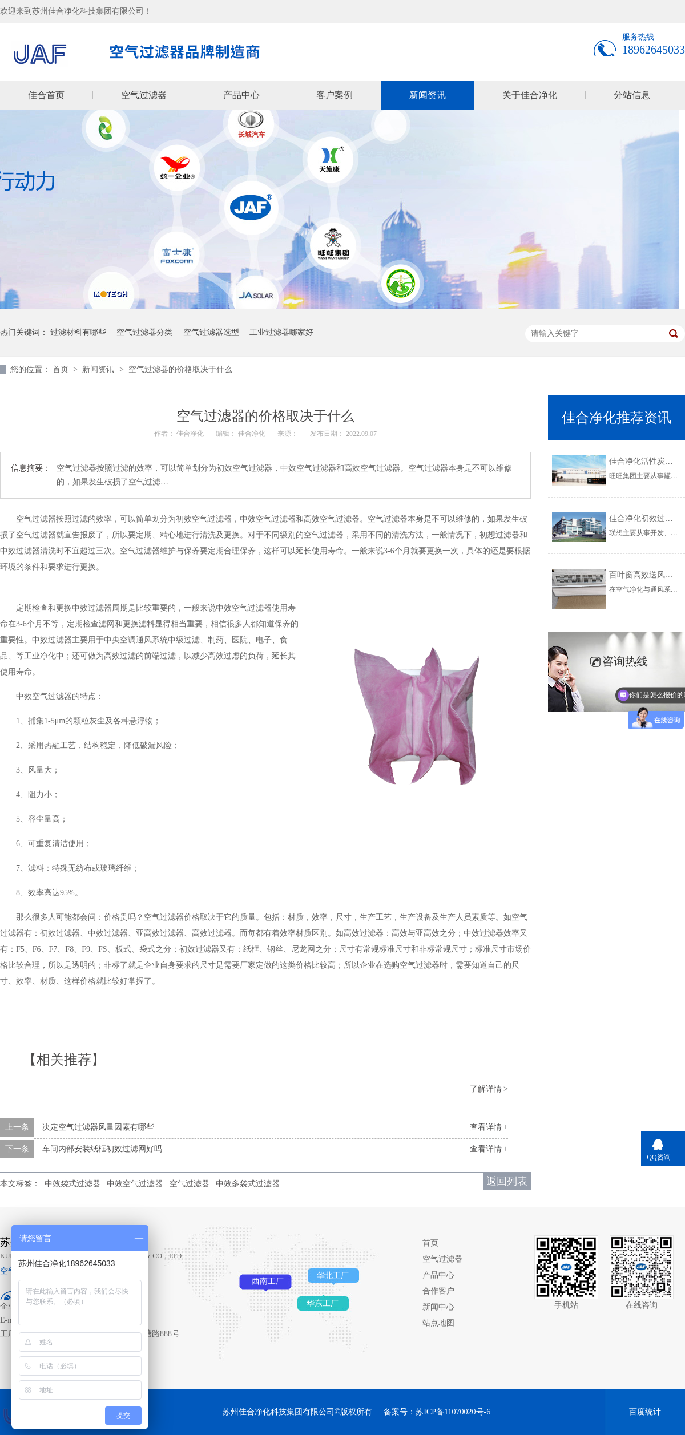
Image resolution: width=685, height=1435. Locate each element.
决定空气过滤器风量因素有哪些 (98, 1127)
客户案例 (334, 95)
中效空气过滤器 (135, 1183)
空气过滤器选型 (211, 332)
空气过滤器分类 (144, 332)
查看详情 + (489, 1127)
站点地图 (438, 1323)
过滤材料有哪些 (78, 332)
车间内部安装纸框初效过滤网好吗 (102, 1149)
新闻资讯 (427, 95)
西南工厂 (268, 1281)
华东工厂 (323, 1303)
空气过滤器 (144, 95)
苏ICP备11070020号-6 (453, 1412)
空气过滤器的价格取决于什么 (180, 369)
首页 (62, 369)
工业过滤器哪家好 (281, 332)
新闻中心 (438, 1307)
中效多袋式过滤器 (248, 1183)
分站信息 (632, 95)
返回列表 (506, 1181)
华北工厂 (333, 1275)
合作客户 (438, 1291)
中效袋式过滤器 (72, 1183)
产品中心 (241, 95)
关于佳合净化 (529, 95)
